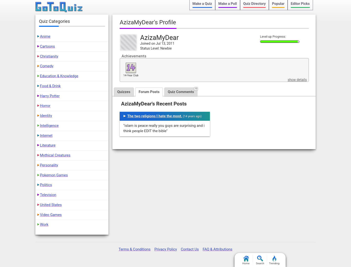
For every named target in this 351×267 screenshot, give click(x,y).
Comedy (46, 66)
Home (246, 260)
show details (297, 80)
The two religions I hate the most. (154, 116)
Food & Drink (50, 86)
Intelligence (49, 125)
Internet (46, 135)
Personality (49, 165)
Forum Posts (149, 92)
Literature (48, 145)
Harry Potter (50, 96)
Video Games (51, 215)
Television (48, 195)
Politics (46, 185)
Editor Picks (300, 4)
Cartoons (47, 46)
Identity (46, 115)
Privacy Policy (165, 249)
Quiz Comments (182, 90)
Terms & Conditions (135, 249)
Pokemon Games (54, 175)
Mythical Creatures (55, 155)
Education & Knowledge (59, 76)
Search (260, 260)
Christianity (49, 56)
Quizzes (123, 92)
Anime (45, 36)
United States (51, 205)
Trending (274, 260)
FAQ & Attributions (217, 249)
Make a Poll (227, 4)
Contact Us (190, 249)
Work (44, 224)
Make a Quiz (202, 4)
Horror (45, 105)
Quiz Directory (254, 4)
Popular (278, 4)
